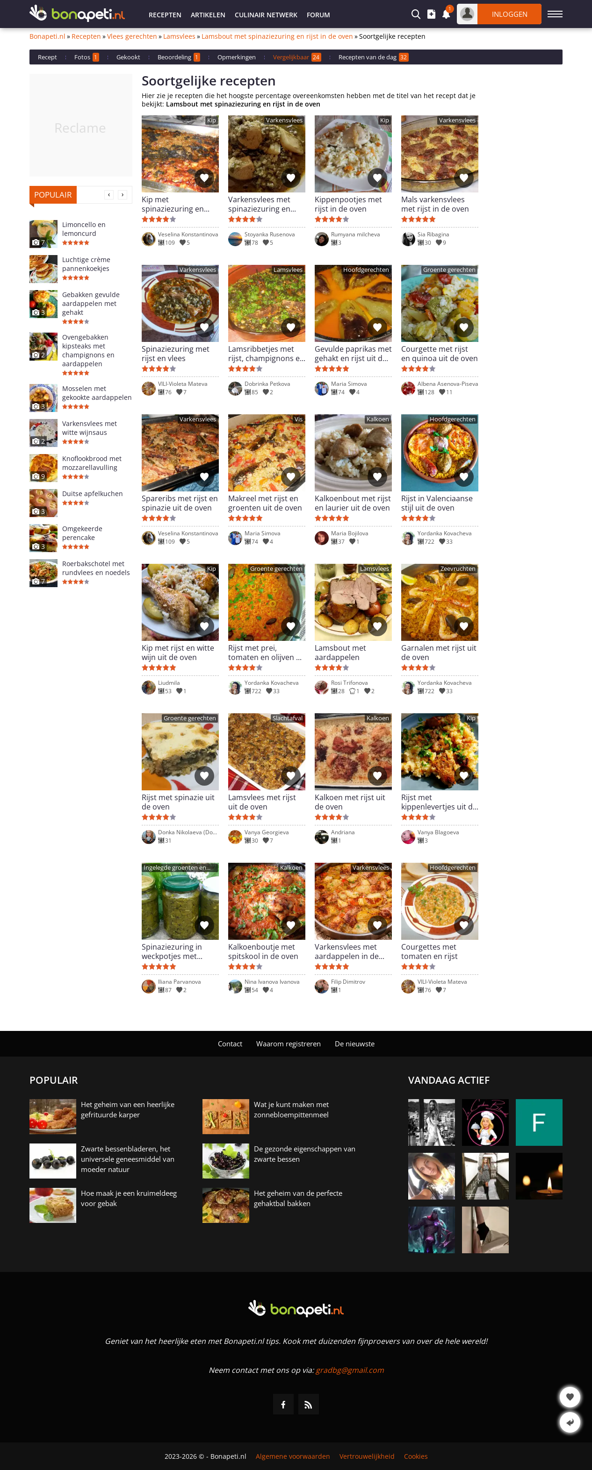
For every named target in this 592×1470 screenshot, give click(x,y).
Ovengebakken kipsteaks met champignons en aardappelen (88, 350)
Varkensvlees (284, 120)
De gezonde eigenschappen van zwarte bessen (304, 1154)
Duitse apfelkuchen (92, 493)
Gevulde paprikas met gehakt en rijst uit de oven (353, 353)
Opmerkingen (236, 57)
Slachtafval (288, 718)
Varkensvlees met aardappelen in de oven (347, 951)
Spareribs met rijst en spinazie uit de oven (180, 503)
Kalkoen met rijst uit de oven (350, 802)
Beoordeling (179, 57)
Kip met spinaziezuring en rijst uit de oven (173, 204)
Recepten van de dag (374, 57)
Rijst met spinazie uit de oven (178, 802)
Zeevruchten (458, 569)
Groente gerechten (449, 270)
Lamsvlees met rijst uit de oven (262, 802)
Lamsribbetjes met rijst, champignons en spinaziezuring (266, 353)
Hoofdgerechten (366, 270)
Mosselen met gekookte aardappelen (97, 393)
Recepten (165, 14)
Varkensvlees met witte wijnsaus (89, 428)
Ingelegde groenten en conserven (175, 868)
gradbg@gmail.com (350, 1370)
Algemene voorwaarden (293, 1456)
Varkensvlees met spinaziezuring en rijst (259, 204)
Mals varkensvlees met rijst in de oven (435, 204)
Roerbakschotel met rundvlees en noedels (96, 568)
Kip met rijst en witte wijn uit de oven (178, 652)
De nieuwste (355, 1043)
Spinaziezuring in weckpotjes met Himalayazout (172, 951)
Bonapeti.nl (47, 36)
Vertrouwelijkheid (367, 1456)
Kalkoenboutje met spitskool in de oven (263, 951)
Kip (211, 120)
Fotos (86, 57)
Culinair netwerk (266, 14)
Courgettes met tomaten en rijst (429, 951)
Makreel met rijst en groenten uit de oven (265, 503)
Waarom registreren (288, 1043)
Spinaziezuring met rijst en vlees (175, 353)
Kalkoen (378, 419)
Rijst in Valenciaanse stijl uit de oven (437, 503)
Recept (47, 57)
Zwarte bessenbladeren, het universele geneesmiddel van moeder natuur (127, 1159)
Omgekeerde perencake (82, 533)
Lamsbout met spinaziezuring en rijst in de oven (277, 36)
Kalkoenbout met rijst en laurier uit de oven (353, 503)
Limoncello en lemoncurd (84, 229)
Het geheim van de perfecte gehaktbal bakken (298, 1198)
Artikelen (208, 14)
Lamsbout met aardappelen (340, 652)
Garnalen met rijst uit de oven (438, 652)
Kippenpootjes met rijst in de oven (348, 204)
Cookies (416, 1456)
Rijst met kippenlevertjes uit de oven (439, 802)
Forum (318, 14)
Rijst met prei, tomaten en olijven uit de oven (266, 652)
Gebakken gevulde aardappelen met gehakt (91, 303)
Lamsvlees (179, 36)
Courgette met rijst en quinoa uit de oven (439, 353)
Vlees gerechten (132, 36)
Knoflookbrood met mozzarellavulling (92, 463)
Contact (230, 1043)
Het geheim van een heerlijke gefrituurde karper (127, 1109)
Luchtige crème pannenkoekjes (86, 264)
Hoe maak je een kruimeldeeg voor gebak (129, 1198)
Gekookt (128, 57)
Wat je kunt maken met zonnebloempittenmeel (291, 1109)
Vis (299, 419)
